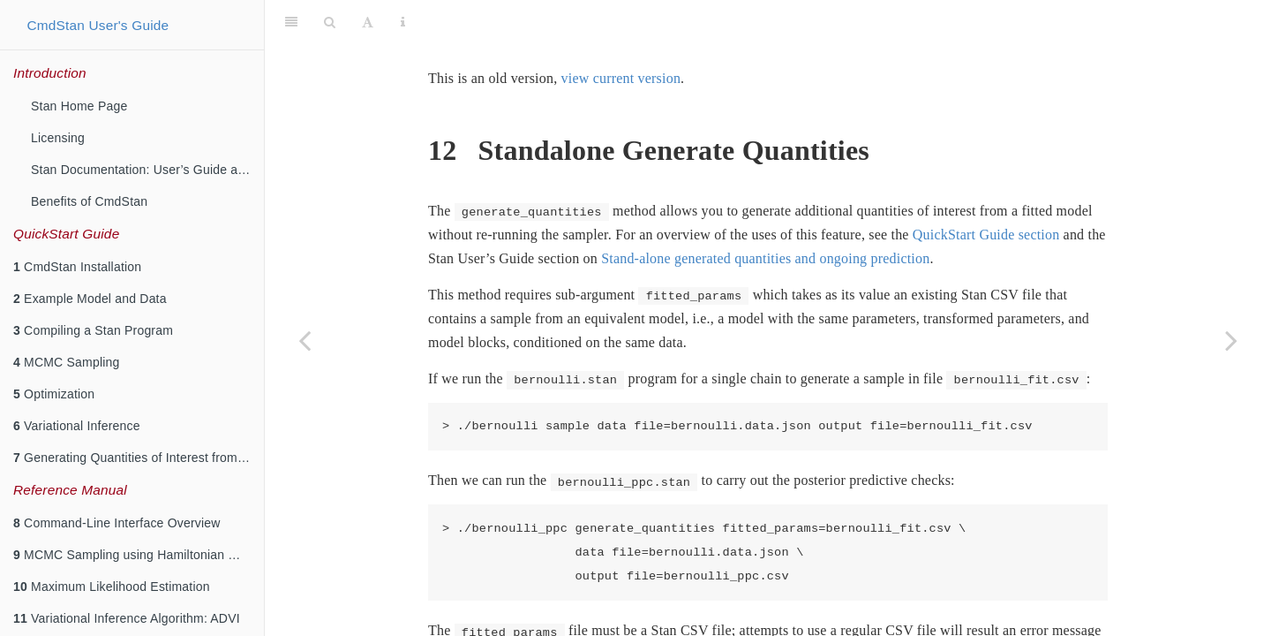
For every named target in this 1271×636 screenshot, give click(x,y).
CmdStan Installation (77, 267)
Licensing (58, 138)
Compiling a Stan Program (93, 330)
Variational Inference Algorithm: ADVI (126, 618)
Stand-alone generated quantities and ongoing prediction (765, 214)
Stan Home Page (79, 106)
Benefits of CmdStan (89, 201)
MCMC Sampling (66, 362)
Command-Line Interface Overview (117, 523)
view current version (621, 34)
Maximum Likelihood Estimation (111, 586)
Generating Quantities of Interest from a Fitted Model (138, 457)
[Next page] (1231, 340)
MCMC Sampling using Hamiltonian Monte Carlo (138, 555)
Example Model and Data (90, 299)
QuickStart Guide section (986, 190)
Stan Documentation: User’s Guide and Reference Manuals (147, 170)
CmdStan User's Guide (97, 25)
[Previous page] (304, 340)
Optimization (53, 394)
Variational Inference (76, 426)
